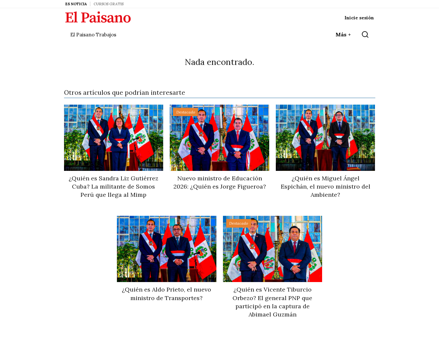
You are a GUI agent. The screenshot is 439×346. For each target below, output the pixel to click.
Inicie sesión (359, 18)
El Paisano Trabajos (93, 34)
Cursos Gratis (108, 4)
